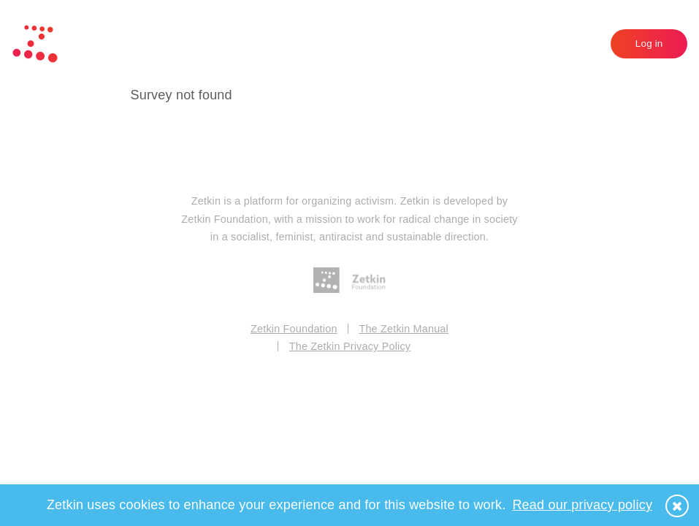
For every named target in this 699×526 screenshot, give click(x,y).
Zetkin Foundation (294, 329)
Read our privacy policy (582, 505)
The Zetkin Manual (403, 329)
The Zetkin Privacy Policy (350, 346)
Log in (649, 43)
